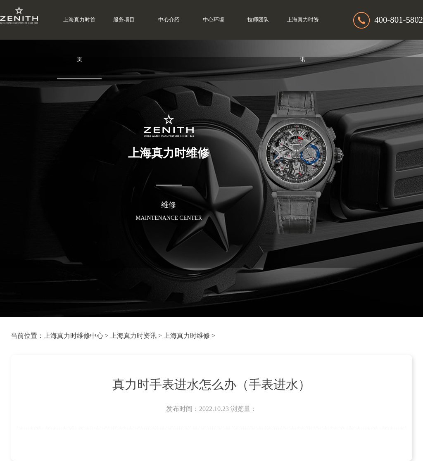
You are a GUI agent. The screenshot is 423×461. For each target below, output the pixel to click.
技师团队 (258, 20)
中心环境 (213, 20)
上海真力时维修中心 (73, 335)
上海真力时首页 (79, 39)
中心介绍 (169, 20)
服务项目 (124, 20)
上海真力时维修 (187, 335)
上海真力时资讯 (303, 39)
